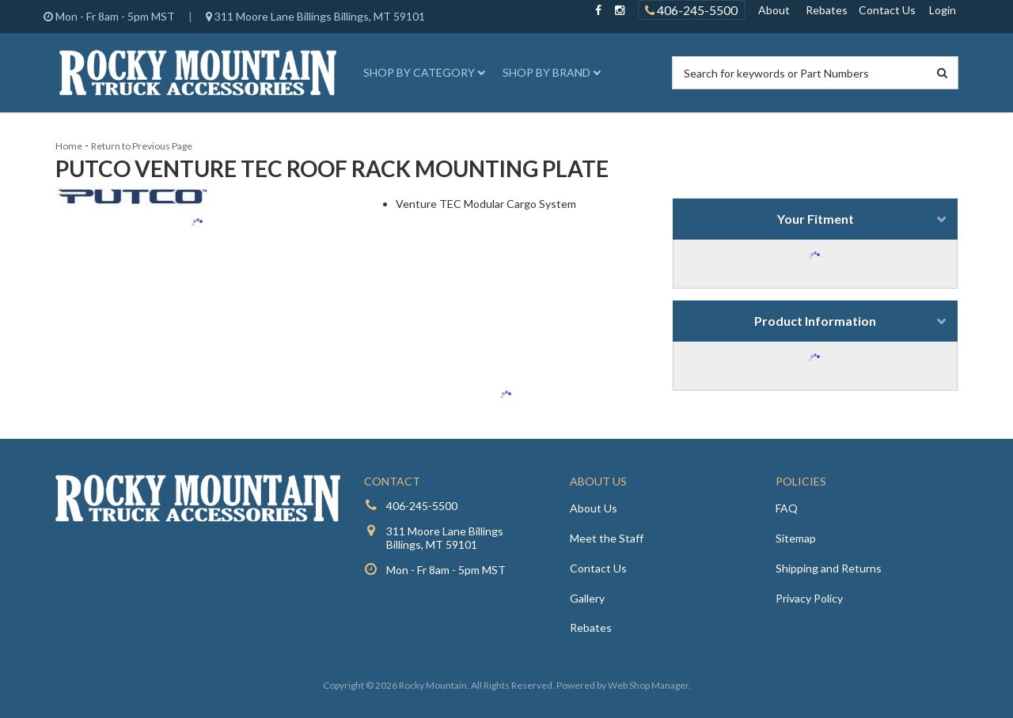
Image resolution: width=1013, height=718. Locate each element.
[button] (421, 72)
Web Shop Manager (648, 685)
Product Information (815, 320)
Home (68, 146)
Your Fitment (815, 218)
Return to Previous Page (141, 146)
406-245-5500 (421, 505)
